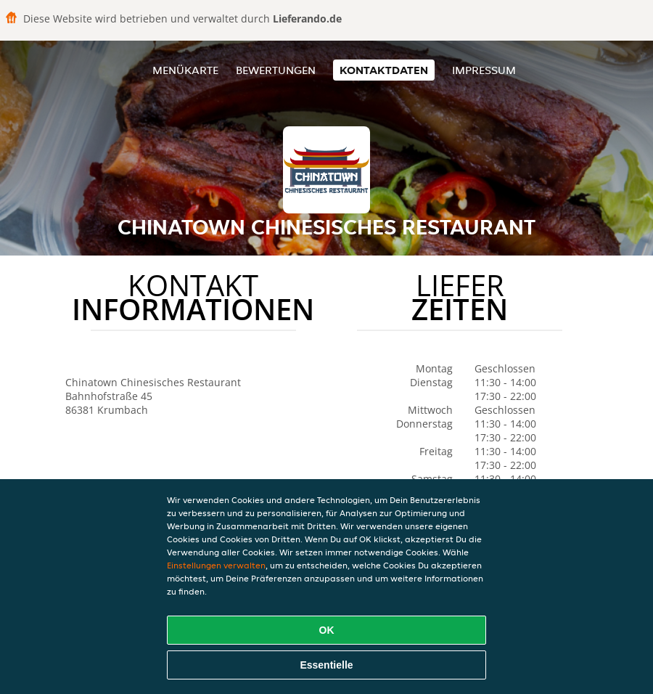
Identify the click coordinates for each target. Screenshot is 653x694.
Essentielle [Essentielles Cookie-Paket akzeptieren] (326, 665)
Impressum (484, 70)
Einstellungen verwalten (216, 565)
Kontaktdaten (384, 70)
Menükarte (185, 70)
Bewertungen (276, 70)
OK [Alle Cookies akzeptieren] (326, 630)
